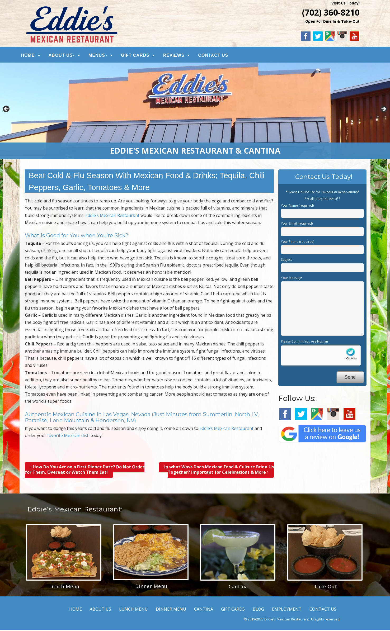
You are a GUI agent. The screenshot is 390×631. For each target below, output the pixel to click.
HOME (32, 56)
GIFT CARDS (139, 56)
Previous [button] (7, 111)
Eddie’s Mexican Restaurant (112, 216)
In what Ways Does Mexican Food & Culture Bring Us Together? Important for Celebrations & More (219, 470)
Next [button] (383, 111)
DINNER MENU (171, 610)
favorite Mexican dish (68, 437)
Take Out (325, 588)
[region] (195, 112)
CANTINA (203, 610)
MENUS (101, 56)
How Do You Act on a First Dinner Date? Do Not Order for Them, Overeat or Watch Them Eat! (84, 470)
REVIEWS (178, 56)
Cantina (238, 588)
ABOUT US (65, 56)
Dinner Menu (151, 587)
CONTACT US (218, 56)
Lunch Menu (64, 588)
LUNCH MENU (133, 610)
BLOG (258, 610)
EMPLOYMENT (287, 610)
